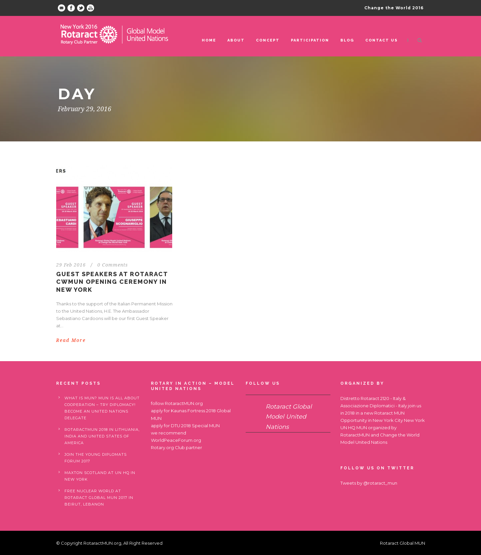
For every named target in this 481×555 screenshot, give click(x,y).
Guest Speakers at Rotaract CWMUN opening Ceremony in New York (112, 282)
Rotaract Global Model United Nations (289, 417)
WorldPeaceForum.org (176, 440)
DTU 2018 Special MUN (195, 425)
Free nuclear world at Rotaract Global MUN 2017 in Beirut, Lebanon (98, 498)
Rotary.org (162, 447)
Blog (347, 40)
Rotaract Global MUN (402, 543)
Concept (268, 40)
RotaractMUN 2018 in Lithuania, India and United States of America (102, 436)
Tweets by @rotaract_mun (368, 483)
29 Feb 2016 (71, 265)
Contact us (381, 40)
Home (209, 40)
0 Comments (112, 265)
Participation (310, 40)
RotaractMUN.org (184, 403)
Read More (71, 340)
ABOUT (236, 40)
